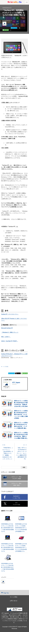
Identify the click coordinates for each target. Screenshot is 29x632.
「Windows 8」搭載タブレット (9, 332)
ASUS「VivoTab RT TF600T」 (9, 341)
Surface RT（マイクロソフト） (10, 314)
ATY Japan (10, 25)
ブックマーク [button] (14, 28)
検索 (24, 467)
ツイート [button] (22, 27)
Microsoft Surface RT (7, 328)
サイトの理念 (13, 597)
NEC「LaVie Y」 (6, 336)
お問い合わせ (13, 600)
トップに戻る (4, 366)
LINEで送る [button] (25, 373)
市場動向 (5, 21)
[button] (26, 2)
